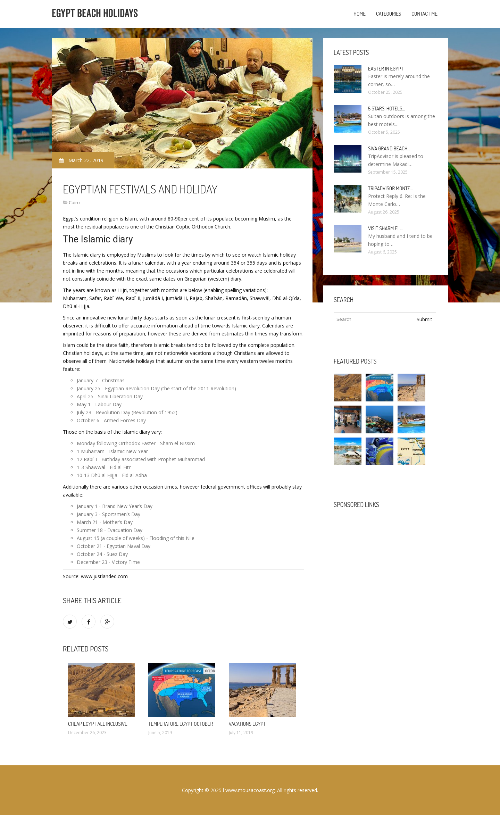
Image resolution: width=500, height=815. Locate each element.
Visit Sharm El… (385, 228)
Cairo (74, 202)
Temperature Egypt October (180, 724)
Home (359, 13)
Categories (388, 13)
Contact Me (424, 13)
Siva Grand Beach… (389, 148)
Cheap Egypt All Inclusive (97, 724)
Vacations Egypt (247, 724)
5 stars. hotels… (386, 108)
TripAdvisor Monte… (390, 188)
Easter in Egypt (385, 68)
